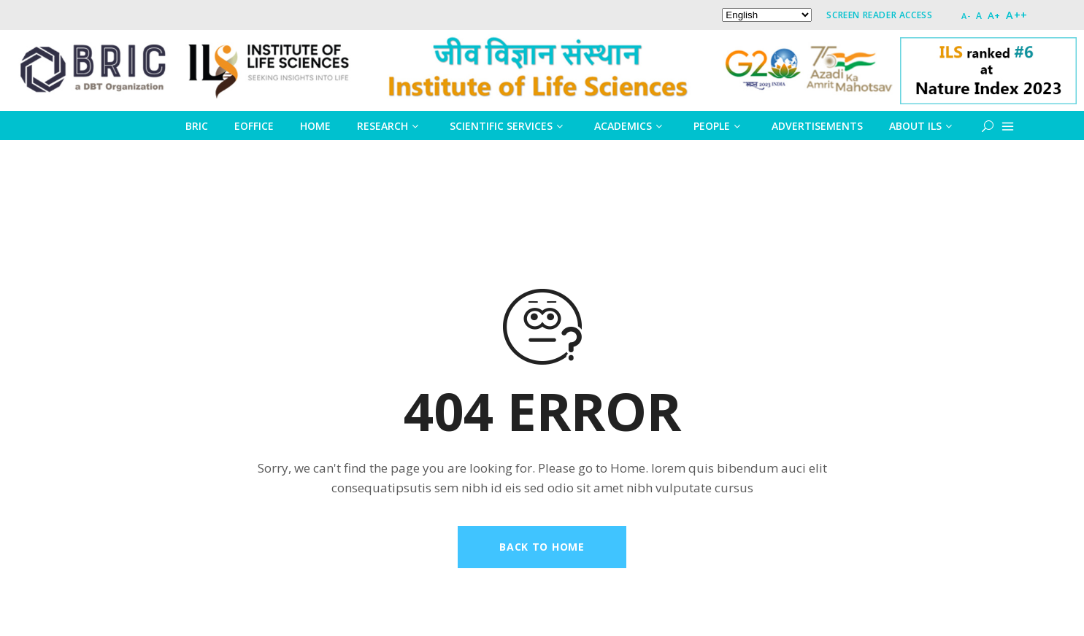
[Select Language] (767, 15)
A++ (1017, 15)
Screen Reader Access (879, 15)
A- (965, 15)
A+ (994, 15)
